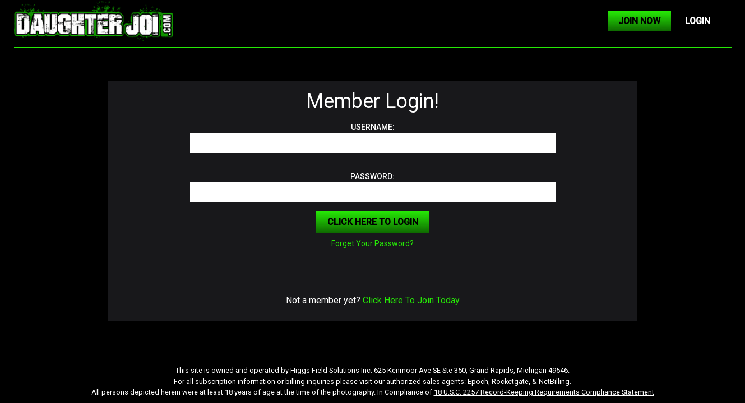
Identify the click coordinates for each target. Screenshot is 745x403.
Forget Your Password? (372, 243)
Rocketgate (510, 381)
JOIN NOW (639, 21)
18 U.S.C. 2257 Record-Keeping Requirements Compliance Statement (544, 392)
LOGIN (697, 21)
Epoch (478, 381)
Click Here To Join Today (411, 300)
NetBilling (554, 381)
